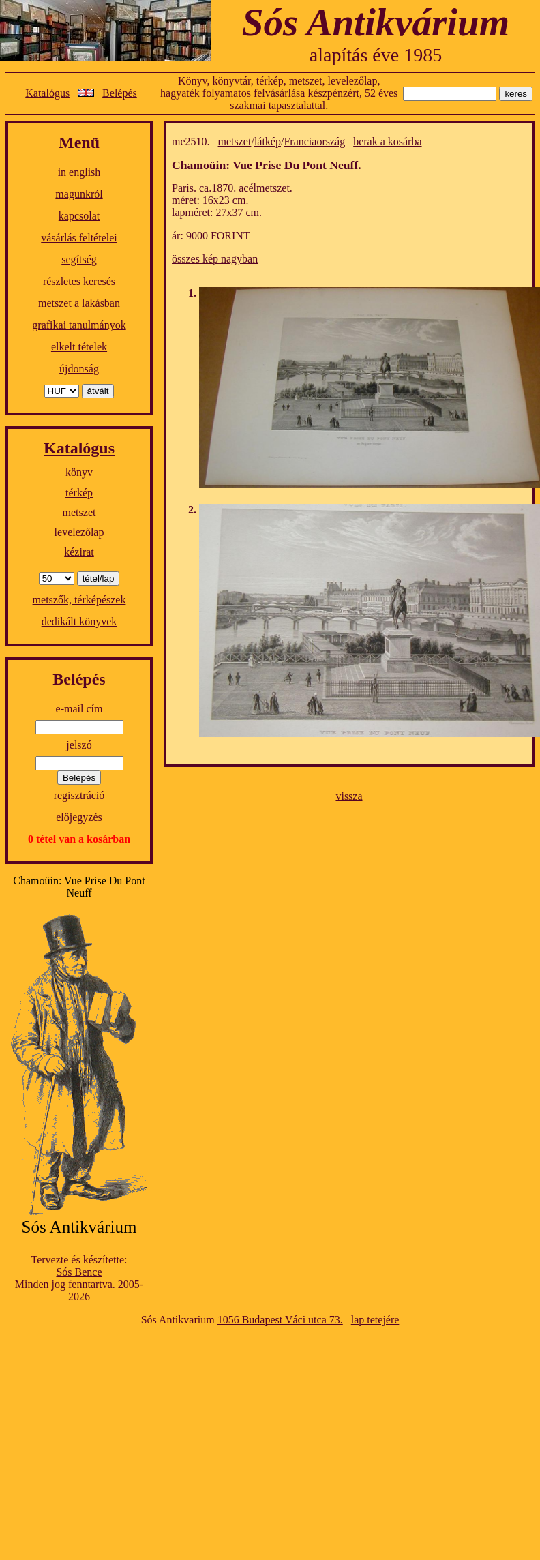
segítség (79, 259)
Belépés (119, 93)
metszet (79, 512)
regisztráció (79, 795)
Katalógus (47, 93)
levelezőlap (79, 532)
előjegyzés (79, 817)
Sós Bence (79, 1272)
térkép (79, 492)
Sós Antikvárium (375, 22)
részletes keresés (79, 281)
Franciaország (314, 141)
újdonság (79, 368)
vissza (348, 796)
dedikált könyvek (79, 621)
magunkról (78, 194)
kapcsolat (79, 216)
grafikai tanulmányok (78, 325)
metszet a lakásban (79, 303)
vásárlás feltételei (79, 237)
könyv (79, 472)
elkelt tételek (79, 346)
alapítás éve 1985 (376, 54)
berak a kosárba (387, 141)
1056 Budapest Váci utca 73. (280, 1319)
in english (79, 172)
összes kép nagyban (215, 259)
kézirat (79, 552)
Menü (79, 142)
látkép (267, 141)
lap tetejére (375, 1319)
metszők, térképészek (79, 599)
